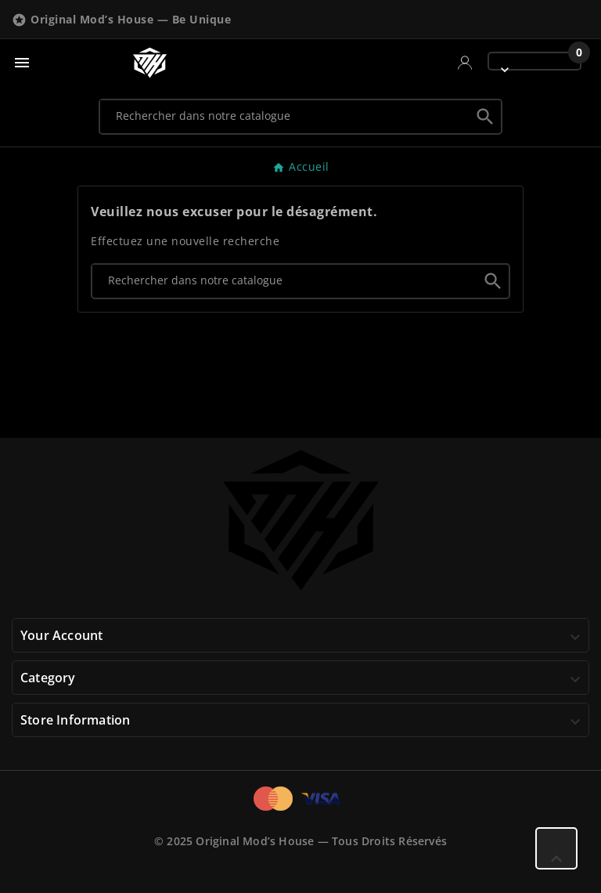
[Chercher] (285, 116)
